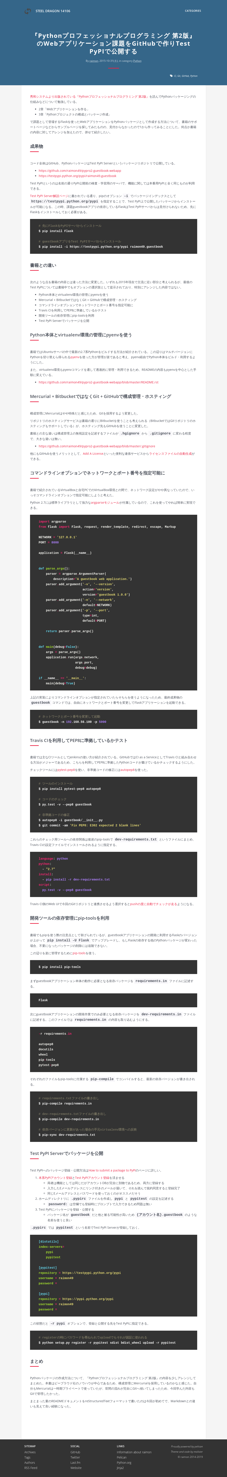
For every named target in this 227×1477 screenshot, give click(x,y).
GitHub (185, 75)
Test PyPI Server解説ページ (49, 196)
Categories (193, 11)
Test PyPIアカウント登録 (92, 1178)
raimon (93, 61)
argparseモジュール (105, 502)
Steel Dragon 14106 (47, 11)
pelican (199, 1446)
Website (76, 1468)
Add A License (93, 453)
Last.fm (75, 1462)
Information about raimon (134, 1452)
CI (175, 75)
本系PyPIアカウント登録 (55, 1178)
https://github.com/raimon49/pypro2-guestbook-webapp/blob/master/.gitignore (97, 446)
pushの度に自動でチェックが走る (153, 904)
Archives (30, 1452)
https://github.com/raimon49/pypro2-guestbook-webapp (80, 171)
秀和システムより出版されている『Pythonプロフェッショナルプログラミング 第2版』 (89, 96)
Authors (29, 1462)
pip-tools (79, 953)
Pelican (121, 1457)
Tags (27, 1457)
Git (178, 75)
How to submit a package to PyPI (112, 1170)
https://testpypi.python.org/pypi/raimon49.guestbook (77, 176)
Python (137, 61)
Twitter (75, 1457)
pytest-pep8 (66, 770)
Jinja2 (120, 1468)
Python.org (124, 1462)
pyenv (75, 357)
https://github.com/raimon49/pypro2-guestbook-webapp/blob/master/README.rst (98, 382)
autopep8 (128, 770)
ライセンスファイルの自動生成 (170, 453)
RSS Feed (30, 1468)
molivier (198, 1451)
